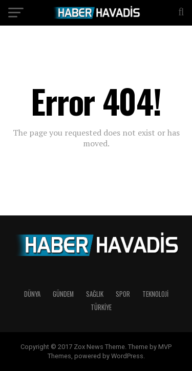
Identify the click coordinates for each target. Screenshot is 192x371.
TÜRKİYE (101, 307)
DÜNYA (32, 294)
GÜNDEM (63, 294)
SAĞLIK (94, 294)
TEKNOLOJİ (155, 294)
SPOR (123, 294)
